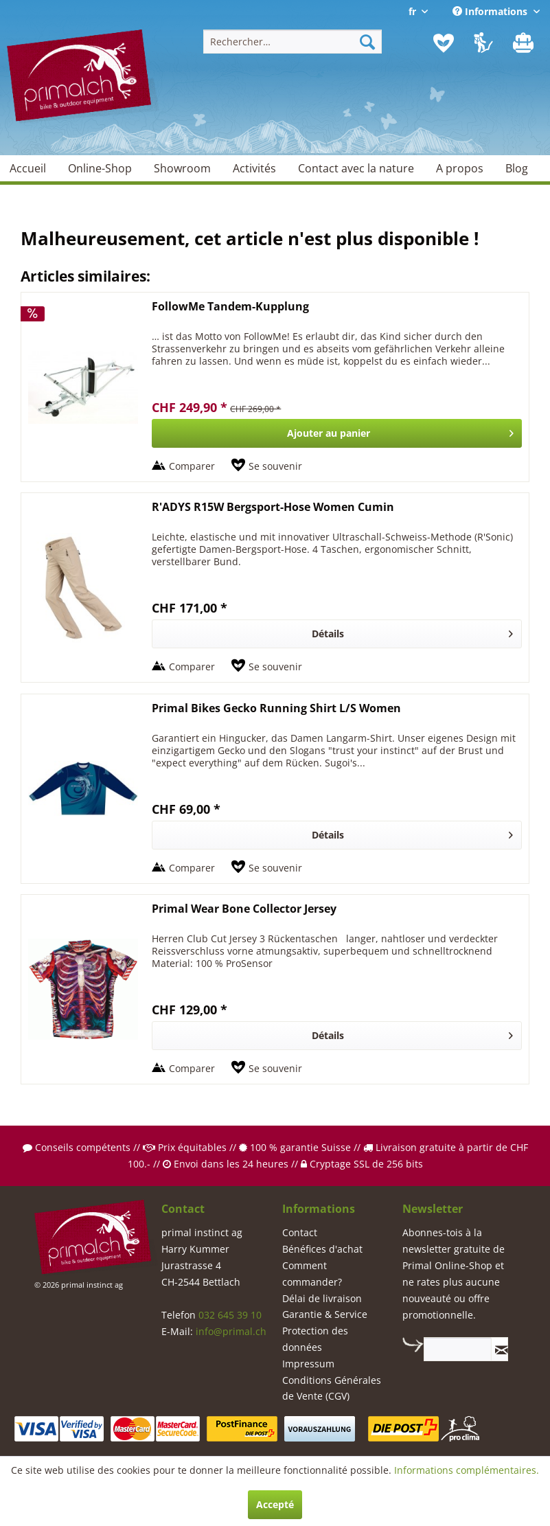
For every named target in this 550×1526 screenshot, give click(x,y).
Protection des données (315, 1339)
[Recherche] (367, 42)
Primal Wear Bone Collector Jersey (244, 909)
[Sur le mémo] (266, 466)
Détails (412, 631)
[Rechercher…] (292, 42)
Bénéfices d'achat (322, 1248)
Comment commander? (312, 1273)
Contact (299, 1232)
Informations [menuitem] (491, 11)
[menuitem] (292, 42)
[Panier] (524, 43)
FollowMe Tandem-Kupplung (230, 306)
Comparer (192, 465)
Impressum (308, 1363)
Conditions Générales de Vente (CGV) (331, 1388)
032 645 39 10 (230, 1314)
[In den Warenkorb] (337, 433)
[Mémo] (443, 43)
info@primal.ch (231, 1331)
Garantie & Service (324, 1314)
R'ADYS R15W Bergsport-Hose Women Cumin (273, 507)
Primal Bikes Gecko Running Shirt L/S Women (276, 708)
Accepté (275, 1504)
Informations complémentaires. (466, 1470)
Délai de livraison (322, 1298)
